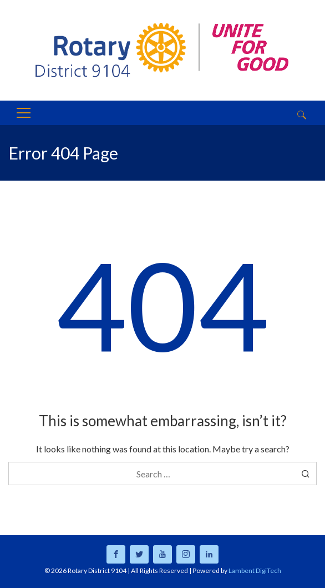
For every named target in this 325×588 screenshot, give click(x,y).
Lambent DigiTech (254, 570)
